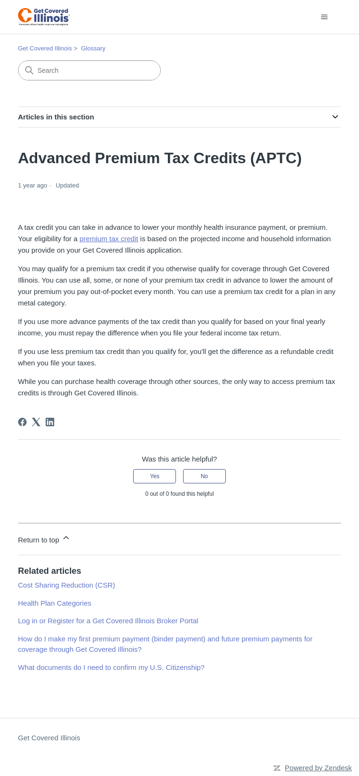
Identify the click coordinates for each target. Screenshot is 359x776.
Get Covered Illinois (45, 48)
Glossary (93, 48)
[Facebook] (22, 422)
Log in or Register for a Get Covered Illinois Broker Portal (108, 621)
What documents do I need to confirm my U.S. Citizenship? (111, 667)
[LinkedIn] (50, 422)
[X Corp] (36, 422)
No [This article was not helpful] (204, 476)
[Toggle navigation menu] (324, 17)
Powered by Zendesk (318, 768)
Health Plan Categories (54, 603)
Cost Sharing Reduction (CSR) (66, 585)
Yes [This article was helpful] (155, 476)
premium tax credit (108, 239)
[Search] (89, 70)
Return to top (44, 538)
